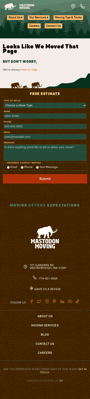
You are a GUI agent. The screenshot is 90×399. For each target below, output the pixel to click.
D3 (61, 380)
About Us (45, 316)
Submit (45, 179)
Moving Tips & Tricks (68, 17)
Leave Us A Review (45, 289)
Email (7, 132)
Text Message (47, 167)
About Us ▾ (15, 17)
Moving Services (45, 325)
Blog (45, 334)
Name (7, 111)
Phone (7, 122)
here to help (29, 69)
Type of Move (12, 100)
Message (9, 142)
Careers (34, 26)
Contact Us (53, 26)
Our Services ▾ (38, 17)
